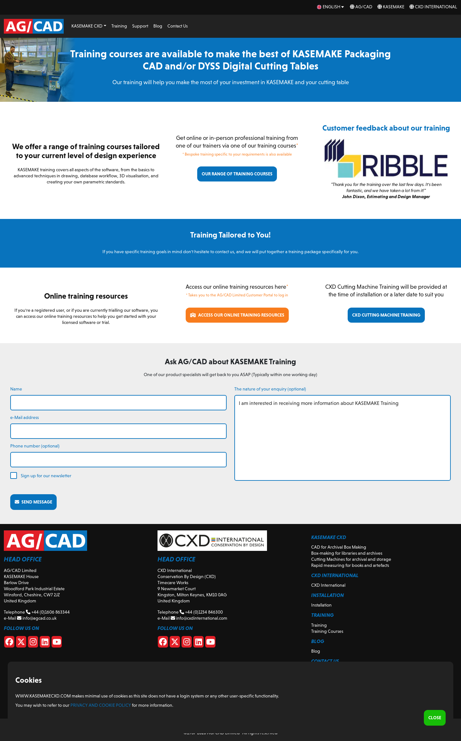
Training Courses (327, 631)
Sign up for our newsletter (46, 475)
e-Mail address (24, 417)
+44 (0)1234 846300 (201, 612)
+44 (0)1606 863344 (48, 612)
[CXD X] (174, 643)
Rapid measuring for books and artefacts (350, 565)
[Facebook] (9, 643)
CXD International (433, 6)
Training (119, 25)
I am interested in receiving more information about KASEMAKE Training (342, 438)
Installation (321, 605)
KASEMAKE (390, 6)
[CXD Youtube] (210, 643)
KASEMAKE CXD (86, 25)
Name (16, 388)
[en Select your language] (331, 7)
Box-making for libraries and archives (346, 553)
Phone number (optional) (35, 445)
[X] (21, 643)
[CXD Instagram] (186, 643)
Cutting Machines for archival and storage (351, 559)
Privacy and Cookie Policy (100, 705)
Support (140, 25)
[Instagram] (33, 643)
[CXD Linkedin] (198, 643)
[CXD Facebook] (163, 643)
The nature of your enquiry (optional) (270, 388)
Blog (157, 25)
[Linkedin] (44, 643)
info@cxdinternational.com (199, 618)
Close (434, 717)
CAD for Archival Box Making (338, 547)
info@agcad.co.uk (36, 618)
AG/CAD (361, 6)
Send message (33, 501)
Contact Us (177, 25)
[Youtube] (56, 643)
